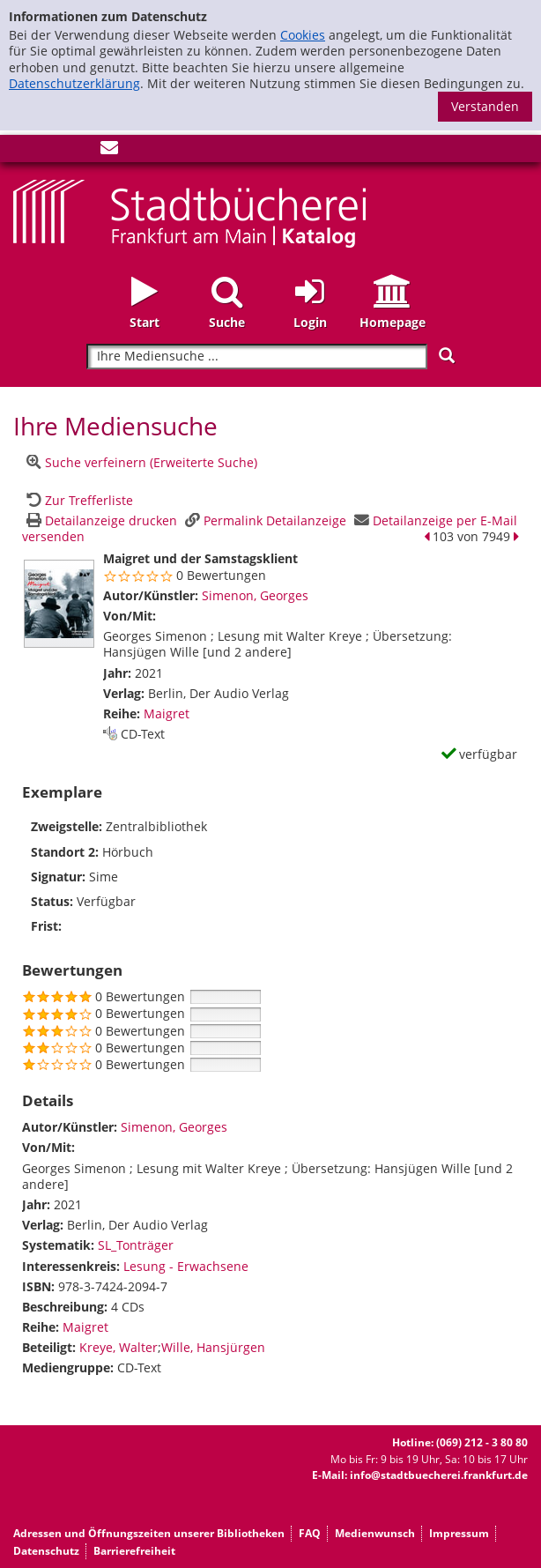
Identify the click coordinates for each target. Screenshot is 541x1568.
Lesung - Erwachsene (185, 1266)
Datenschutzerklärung (74, 83)
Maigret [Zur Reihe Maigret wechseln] (166, 713)
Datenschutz (46, 1550)
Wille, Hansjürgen (213, 1347)
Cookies (302, 34)
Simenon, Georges (255, 595)
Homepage (392, 322)
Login (310, 322)
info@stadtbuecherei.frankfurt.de (439, 1475)
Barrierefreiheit (134, 1550)
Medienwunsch (375, 1533)
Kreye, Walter (118, 1347)
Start (144, 322)
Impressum (459, 1533)
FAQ (310, 1533)
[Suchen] (447, 355)
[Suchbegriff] (256, 356)
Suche (227, 322)
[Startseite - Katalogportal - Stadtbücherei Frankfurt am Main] (189, 212)
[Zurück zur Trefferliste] (77, 500)
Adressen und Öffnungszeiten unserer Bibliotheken (149, 1533)
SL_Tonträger (136, 1245)
